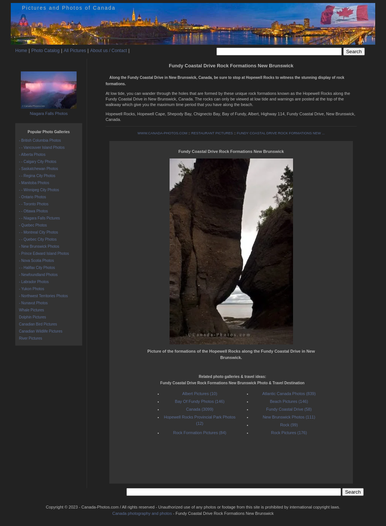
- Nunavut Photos (33, 303)
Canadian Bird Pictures (38, 324)
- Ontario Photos (32, 197)
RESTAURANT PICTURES (212, 133)
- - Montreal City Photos (38, 232)
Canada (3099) (199, 409)
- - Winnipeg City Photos (39, 190)
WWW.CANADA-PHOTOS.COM (162, 133)
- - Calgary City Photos (38, 162)
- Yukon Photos (31, 289)
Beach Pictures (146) (289, 401)
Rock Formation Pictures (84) (199, 432)
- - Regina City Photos (37, 176)
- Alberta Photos (32, 155)
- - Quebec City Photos (38, 239)
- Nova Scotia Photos (36, 261)
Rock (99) (289, 425)
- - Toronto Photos (33, 204)
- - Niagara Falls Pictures (39, 218)
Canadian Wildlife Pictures (40, 331)
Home (21, 50)
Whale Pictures (31, 310)
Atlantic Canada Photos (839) (289, 393)
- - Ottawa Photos (33, 211)
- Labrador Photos (34, 282)
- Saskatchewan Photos (38, 169)
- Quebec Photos (33, 225)
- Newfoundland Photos (38, 275)
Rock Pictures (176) (289, 432)
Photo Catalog (45, 50)
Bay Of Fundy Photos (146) (199, 401)
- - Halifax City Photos (37, 268)
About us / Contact (108, 50)
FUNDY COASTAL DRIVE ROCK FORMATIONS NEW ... (281, 133)
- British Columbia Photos (40, 140)
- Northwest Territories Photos (43, 296)
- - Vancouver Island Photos (42, 147)
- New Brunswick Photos (39, 246)
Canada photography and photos (142, 513)
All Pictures (75, 50)
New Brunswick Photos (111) (289, 417)
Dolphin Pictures (32, 317)
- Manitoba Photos (34, 183)
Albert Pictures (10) (199, 393)
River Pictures (30, 338)
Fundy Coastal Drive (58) (289, 409)
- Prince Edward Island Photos (44, 253)
